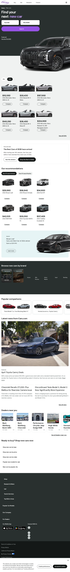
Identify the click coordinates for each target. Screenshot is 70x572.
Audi (56, 277)
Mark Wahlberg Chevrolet (22, 425)
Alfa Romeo (37, 278)
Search (20, 29)
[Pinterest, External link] (29, 538)
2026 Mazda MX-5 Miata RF (25, 125)
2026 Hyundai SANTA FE (26, 220)
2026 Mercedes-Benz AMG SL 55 (9, 125)
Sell (21, 2)
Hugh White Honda (53, 426)
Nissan (18, 280)
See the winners (10, 159)
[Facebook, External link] (29, 530)
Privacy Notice (5, 547)
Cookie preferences (44, 566)
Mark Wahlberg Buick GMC (6, 425)
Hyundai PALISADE (6, 39)
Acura (28, 277)
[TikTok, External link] (29, 527)
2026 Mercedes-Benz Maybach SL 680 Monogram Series (43, 126)
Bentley (65, 277)
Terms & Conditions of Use (8, 544)
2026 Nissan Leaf (7, 193)
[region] (35, 565)
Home (3, 8)
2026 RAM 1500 (7, 219)
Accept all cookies (60, 566)
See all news (64, 405)
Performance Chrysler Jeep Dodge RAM (38, 425)
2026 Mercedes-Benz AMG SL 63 (43, 99)
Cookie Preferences (6, 557)
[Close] (68, 560)
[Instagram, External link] (29, 535)
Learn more (11, 251)
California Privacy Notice (7, 551)
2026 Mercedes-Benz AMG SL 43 (9, 99)
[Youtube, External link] (29, 532)
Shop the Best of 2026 (27, 159)
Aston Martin (46, 278)
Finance (38, 2)
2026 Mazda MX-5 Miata (25, 99)
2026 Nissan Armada (26, 193)
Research (29, 2)
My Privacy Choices (7, 554)
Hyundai (6, 280)
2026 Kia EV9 (41, 193)
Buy (15, 2)
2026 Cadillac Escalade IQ (41, 220)
